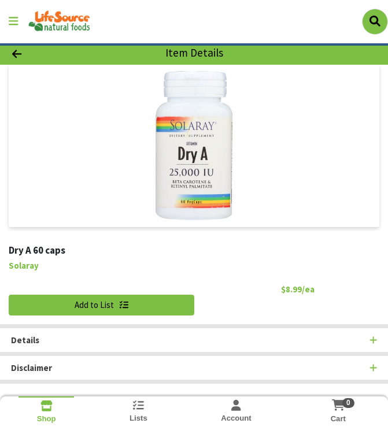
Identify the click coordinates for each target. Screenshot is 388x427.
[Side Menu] (13, 22)
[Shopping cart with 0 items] (338, 405)
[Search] (374, 21)
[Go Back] (55, 53)
